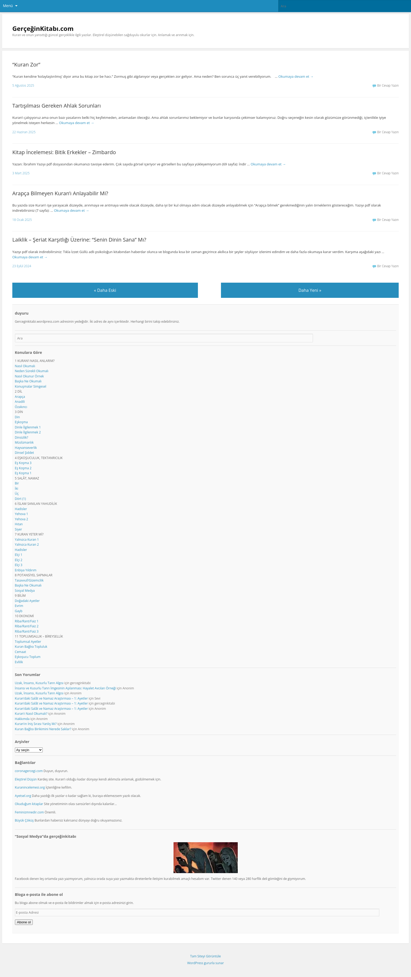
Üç (17, 493)
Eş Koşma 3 (23, 463)
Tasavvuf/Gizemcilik (29, 580)
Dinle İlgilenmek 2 (28, 432)
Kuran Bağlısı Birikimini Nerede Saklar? (43, 729)
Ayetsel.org (23, 796)
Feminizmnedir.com (30, 812)
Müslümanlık (24, 442)
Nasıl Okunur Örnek (29, 376)
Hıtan (19, 524)
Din (17, 417)
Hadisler (21, 509)
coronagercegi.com (29, 771)
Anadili (20, 401)
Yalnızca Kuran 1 (27, 539)
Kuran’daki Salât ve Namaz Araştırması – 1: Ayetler (51, 698)
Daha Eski (105, 290)
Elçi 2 (18, 560)
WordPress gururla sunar (205, 963)
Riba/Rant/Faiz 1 (27, 621)
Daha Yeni (309, 290)
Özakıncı (21, 407)
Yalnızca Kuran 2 (27, 544)
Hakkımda (22, 719)
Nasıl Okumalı (25, 366)
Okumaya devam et (295, 76)
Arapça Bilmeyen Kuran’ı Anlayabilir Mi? (60, 193)
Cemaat (20, 652)
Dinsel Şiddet (24, 452)
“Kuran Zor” (26, 64)
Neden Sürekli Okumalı (31, 371)
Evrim (19, 606)
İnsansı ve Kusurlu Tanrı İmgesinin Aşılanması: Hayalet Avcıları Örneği (65, 688)
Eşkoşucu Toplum (28, 657)
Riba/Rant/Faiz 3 (27, 631)
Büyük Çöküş (24, 820)
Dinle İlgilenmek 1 (28, 427)
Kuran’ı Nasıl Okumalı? (31, 713)
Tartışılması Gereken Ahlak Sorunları (56, 105)
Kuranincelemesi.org (30, 787)
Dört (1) (20, 498)
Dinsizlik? (21, 437)
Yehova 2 (21, 519)
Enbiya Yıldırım (25, 570)
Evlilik (19, 662)
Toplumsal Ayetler (28, 641)
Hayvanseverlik (26, 447)
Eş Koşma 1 (23, 473)
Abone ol (24, 922)
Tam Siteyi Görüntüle (205, 956)
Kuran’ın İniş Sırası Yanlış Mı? (36, 724)
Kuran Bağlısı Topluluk (31, 646)
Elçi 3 (18, 565)
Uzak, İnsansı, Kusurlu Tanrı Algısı (39, 683)
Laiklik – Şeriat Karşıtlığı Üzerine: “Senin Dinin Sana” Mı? (79, 239)
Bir (17, 483)
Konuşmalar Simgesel (30, 386)
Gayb (19, 611)
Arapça (20, 396)
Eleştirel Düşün (26, 779)
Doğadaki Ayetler (27, 601)
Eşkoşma (21, 422)
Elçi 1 (18, 554)
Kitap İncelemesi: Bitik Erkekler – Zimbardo (64, 152)
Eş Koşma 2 (23, 468)
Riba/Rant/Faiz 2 (27, 626)
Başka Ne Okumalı (28, 381)
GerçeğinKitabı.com (43, 28)
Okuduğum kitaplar (29, 804)
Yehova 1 (21, 514)
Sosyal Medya (25, 590)
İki (16, 488)
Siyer (18, 529)
